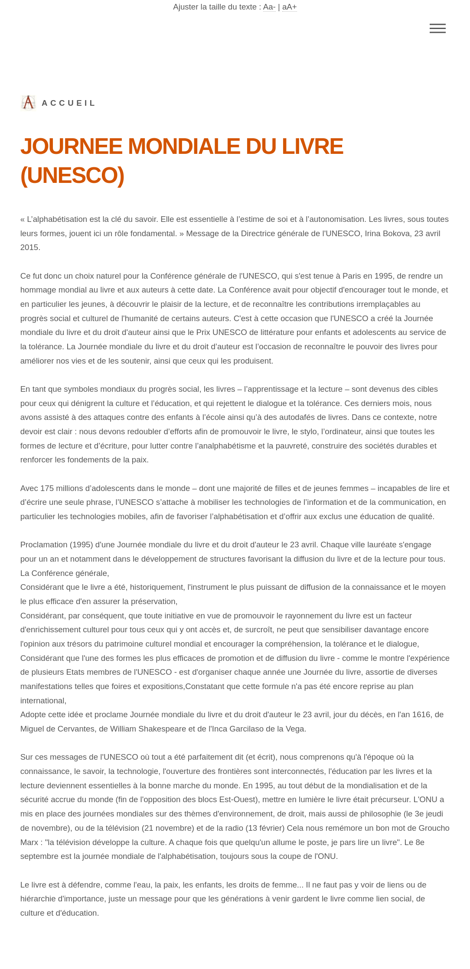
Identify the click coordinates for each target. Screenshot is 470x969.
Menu (437, 28)
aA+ (289, 6)
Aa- (269, 6)
